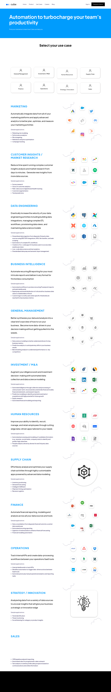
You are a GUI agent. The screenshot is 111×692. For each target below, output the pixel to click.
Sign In (88, 4)
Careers (47, 4)
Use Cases (39, 4)
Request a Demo (98, 4)
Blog (53, 4)
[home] (11, 4)
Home (24, 4)
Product (31, 4)
